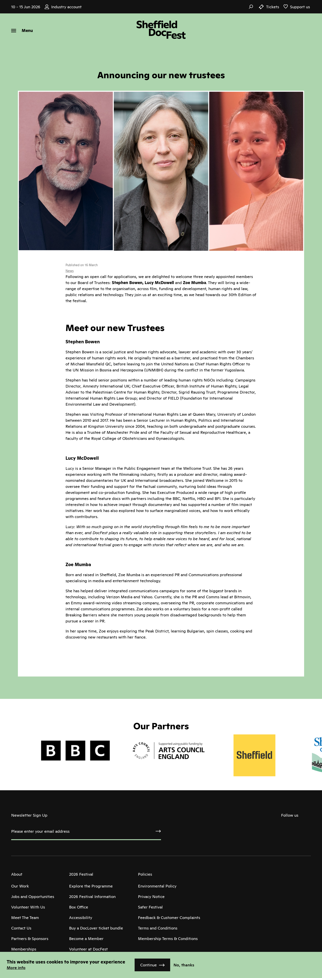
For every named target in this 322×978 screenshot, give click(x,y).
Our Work (20, 886)
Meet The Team (25, 917)
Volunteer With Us (28, 907)
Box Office (78, 907)
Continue (148, 964)
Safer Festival (150, 907)
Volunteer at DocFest (88, 949)
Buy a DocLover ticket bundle (96, 928)
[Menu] (22, 30)
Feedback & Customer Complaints (169, 917)
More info (16, 967)
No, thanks (184, 964)
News (70, 271)
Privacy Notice (151, 896)
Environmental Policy (157, 886)
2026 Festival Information (92, 896)
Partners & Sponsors (29, 938)
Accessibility (80, 917)
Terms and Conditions (157, 928)
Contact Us (21, 928)
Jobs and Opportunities (32, 896)
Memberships (23, 949)
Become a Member (86, 938)
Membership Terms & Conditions (168, 938)
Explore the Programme (91, 886)
